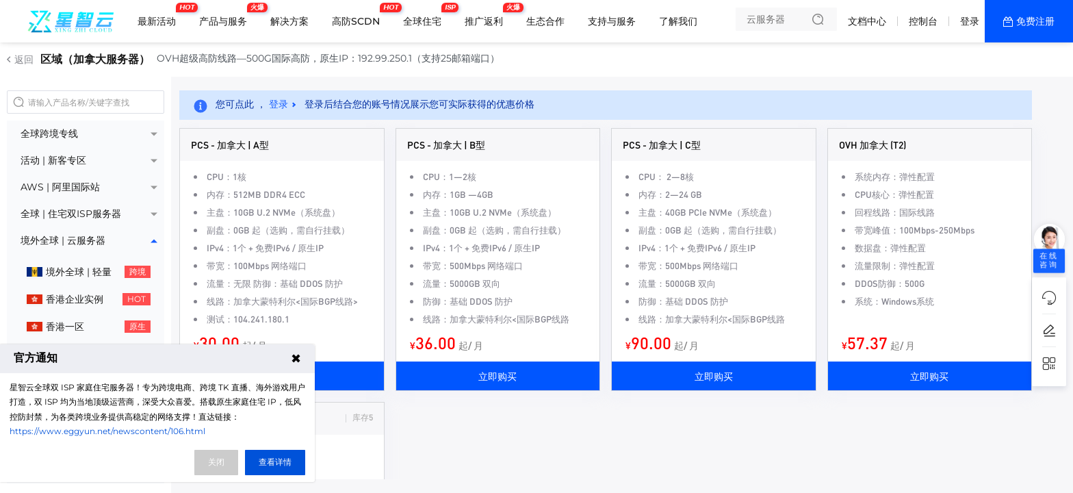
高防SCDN (359, 15)
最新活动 (160, 15)
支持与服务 (612, 21)
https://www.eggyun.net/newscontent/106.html (107, 431)
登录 (969, 21)
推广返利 (487, 15)
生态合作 (545, 21)
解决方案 (289, 21)
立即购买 (497, 376)
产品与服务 (226, 15)
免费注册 (1035, 21)
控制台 (923, 21)
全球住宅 (425, 15)
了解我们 (678, 21)
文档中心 (867, 21)
